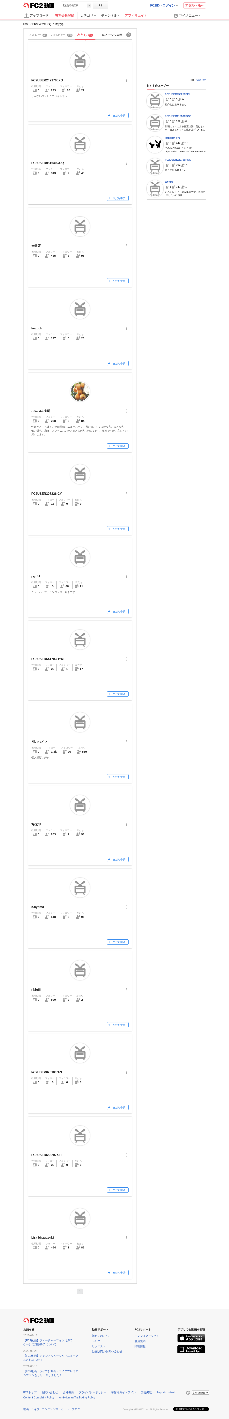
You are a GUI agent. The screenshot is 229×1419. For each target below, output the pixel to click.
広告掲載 (146, 1392)
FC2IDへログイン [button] (163, 5)
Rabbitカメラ (173, 137)
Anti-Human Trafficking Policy (77, 1397)
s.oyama (37, 907)
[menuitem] (91, 15)
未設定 (36, 245)
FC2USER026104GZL (47, 1072)
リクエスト (99, 1346)
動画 (26, 1409)
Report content (165, 1392)
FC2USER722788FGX (178, 159)
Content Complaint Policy (38, 1397)
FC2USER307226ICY (46, 493)
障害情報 (140, 1346)
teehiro (169, 181)
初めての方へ (100, 1335)
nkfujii (36, 989)
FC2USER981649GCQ (47, 163)
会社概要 (68, 1392)
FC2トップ (30, 1392)
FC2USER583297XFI (46, 1155)
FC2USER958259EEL (177, 94)
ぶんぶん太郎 (40, 411)
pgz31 (35, 576)
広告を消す (201, 80)
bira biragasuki (42, 1237)
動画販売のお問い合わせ (107, 1351)
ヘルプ (96, 1341)
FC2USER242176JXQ (47, 80)
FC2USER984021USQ (37, 24)
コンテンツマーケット (56, 1409)
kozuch (36, 328)
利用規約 (140, 1341)
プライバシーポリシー (92, 1392)
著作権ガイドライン (123, 1392)
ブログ (76, 1409)
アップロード (36, 15)
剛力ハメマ (39, 741)
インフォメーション (147, 1335)
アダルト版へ (194, 5)
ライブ (35, 1409)
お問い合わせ (49, 1392)
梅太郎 (36, 824)
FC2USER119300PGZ (178, 116)
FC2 (33, 5)
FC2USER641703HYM (47, 659)
